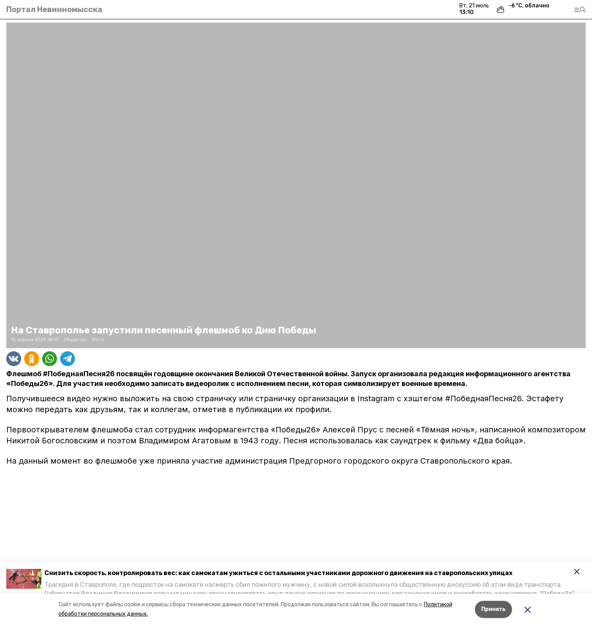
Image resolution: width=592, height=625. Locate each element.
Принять (493, 609)
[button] (23, 579)
